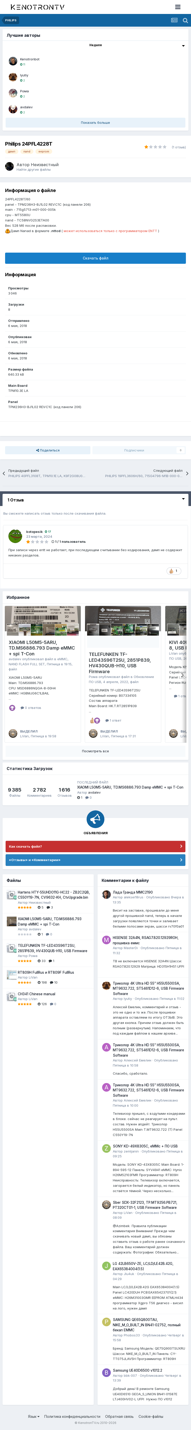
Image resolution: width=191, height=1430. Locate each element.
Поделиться (48, 450)
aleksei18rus (133, 897)
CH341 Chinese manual (36, 994)
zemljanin (131, 1151)
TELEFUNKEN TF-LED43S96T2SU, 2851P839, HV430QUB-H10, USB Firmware (120, 663)
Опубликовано (159, 999)
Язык (33, 1416)
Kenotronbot (29, 59)
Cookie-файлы (151, 1416)
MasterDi (131, 948)
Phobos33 (132, 1335)
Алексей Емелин (137, 1060)
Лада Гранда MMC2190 (133, 892)
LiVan (24, 736)
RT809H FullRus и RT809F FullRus (46, 972)
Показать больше (95, 122)
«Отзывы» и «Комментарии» (35, 860)
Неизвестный (45, 164)
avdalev (26, 107)
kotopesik (34, 532)
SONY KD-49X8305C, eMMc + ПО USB (145, 1146)
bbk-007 (130, 1375)
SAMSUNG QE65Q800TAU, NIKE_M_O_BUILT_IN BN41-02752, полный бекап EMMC (147, 1325)
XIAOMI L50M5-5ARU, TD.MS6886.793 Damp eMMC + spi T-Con (42, 648)
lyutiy (24, 75)
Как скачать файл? (25, 846)
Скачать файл (95, 258)
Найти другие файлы (34, 169)
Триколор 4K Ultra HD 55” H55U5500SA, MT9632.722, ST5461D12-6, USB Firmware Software (148, 988)
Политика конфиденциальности (72, 1416)
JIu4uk (129, 1274)
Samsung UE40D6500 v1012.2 (137, 1370)
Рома (24, 91)
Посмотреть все (95, 751)
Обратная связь (119, 1416)
